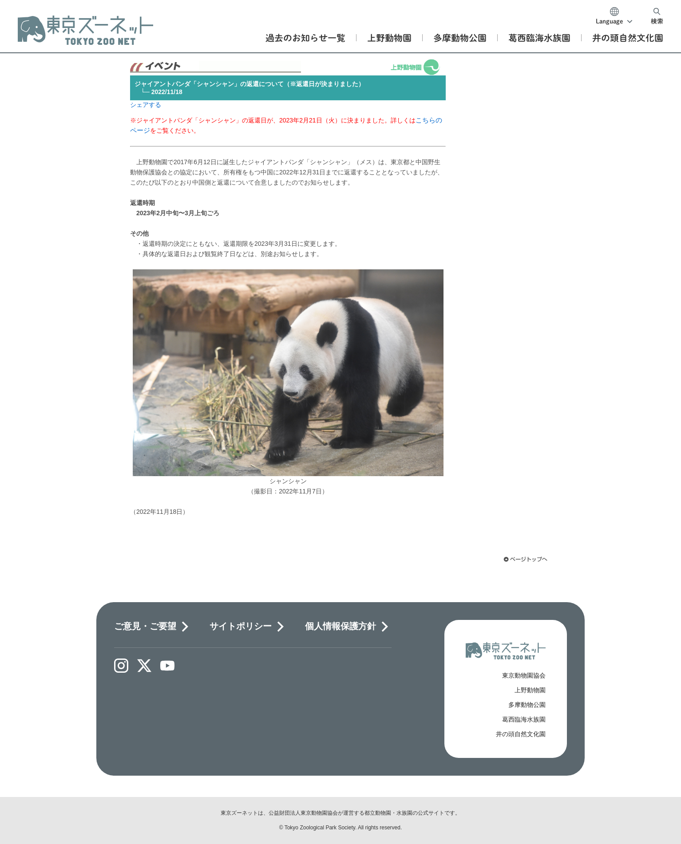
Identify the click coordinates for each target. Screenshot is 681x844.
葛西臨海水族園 (524, 719)
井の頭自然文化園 (521, 734)
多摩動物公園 (527, 704)
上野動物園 (530, 690)
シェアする (145, 104)
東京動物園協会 (524, 675)
